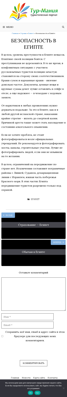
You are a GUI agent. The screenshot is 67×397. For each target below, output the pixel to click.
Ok (30, 393)
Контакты (53, 377)
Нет (37, 393)
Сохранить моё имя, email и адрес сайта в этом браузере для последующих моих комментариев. (35, 336)
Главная (15, 33)
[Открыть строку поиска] (63, 27)
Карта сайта (39, 377)
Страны (23, 33)
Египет (31, 33)
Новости (26, 377)
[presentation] (22, 353)
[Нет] (63, 388)
